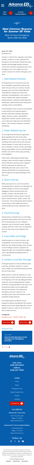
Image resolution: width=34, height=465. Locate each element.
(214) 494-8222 (17, 365)
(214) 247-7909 (17, 370)
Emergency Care (7, 317)
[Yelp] (19, 441)
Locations (17, 399)
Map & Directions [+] (17, 420)
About (17, 385)
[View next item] (9, 347)
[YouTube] (23, 441)
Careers (17, 395)
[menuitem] (8, 461)
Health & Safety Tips (19, 317)
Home (17, 381)
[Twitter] (15, 441)
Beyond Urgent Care (17, 392)
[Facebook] (11, 441)
